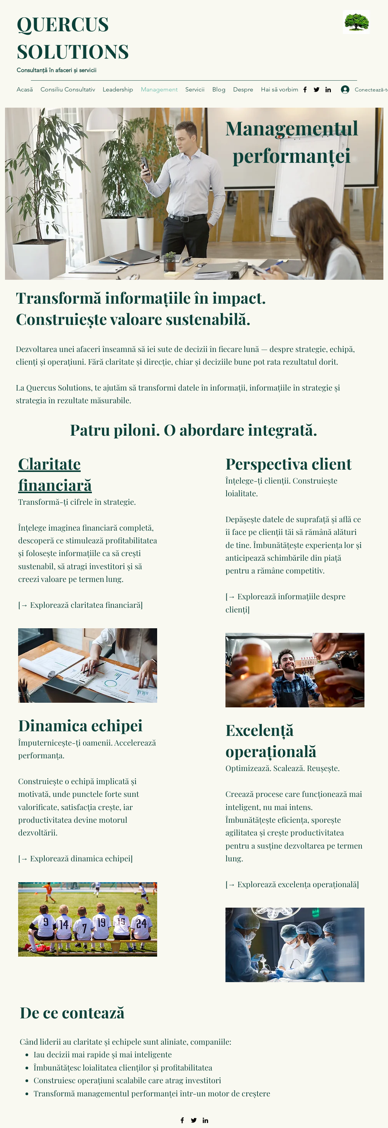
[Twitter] (316, 89)
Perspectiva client (288, 463)
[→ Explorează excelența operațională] (292, 884)
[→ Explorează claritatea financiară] (80, 604)
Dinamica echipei (80, 725)
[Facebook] (305, 89)
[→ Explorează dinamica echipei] (75, 858)
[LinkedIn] (328, 89)
